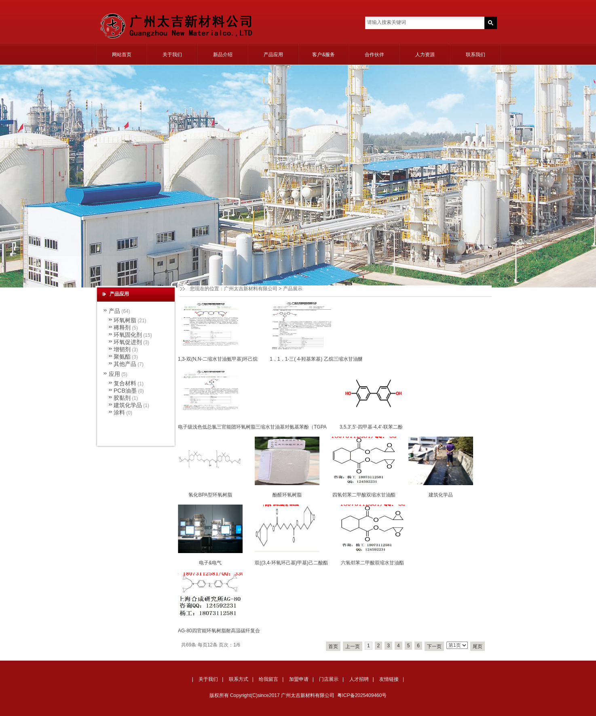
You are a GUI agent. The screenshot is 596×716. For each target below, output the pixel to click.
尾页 (477, 646)
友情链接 (389, 679)
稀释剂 (122, 327)
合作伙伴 (374, 54)
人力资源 (425, 54)
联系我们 (475, 54)
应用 (114, 374)
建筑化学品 (441, 495)
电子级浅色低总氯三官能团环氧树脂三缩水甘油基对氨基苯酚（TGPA (252, 427)
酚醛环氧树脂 (287, 495)
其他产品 (125, 364)
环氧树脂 (125, 320)
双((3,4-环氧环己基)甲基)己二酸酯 (291, 563)
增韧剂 (122, 349)
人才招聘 (359, 679)
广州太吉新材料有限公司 (250, 288)
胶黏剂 (122, 398)
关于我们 (172, 54)
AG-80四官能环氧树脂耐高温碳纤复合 (219, 631)
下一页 (434, 646)
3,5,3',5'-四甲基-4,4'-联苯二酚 (371, 427)
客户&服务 (323, 54)
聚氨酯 (122, 356)
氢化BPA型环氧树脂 (210, 495)
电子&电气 (210, 563)
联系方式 (238, 679)
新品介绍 (222, 54)
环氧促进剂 (128, 342)
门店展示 (328, 679)
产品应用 (273, 54)
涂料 (119, 412)
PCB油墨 (125, 390)
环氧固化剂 (128, 335)
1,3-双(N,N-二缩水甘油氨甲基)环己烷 (218, 359)
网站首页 (121, 54)
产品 (114, 311)
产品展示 (292, 288)
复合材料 (125, 383)
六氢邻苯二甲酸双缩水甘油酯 (372, 563)
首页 (333, 646)
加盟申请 (299, 679)
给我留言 (268, 679)
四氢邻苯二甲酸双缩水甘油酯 (363, 495)
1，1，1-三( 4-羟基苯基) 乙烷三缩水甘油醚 (316, 359)
